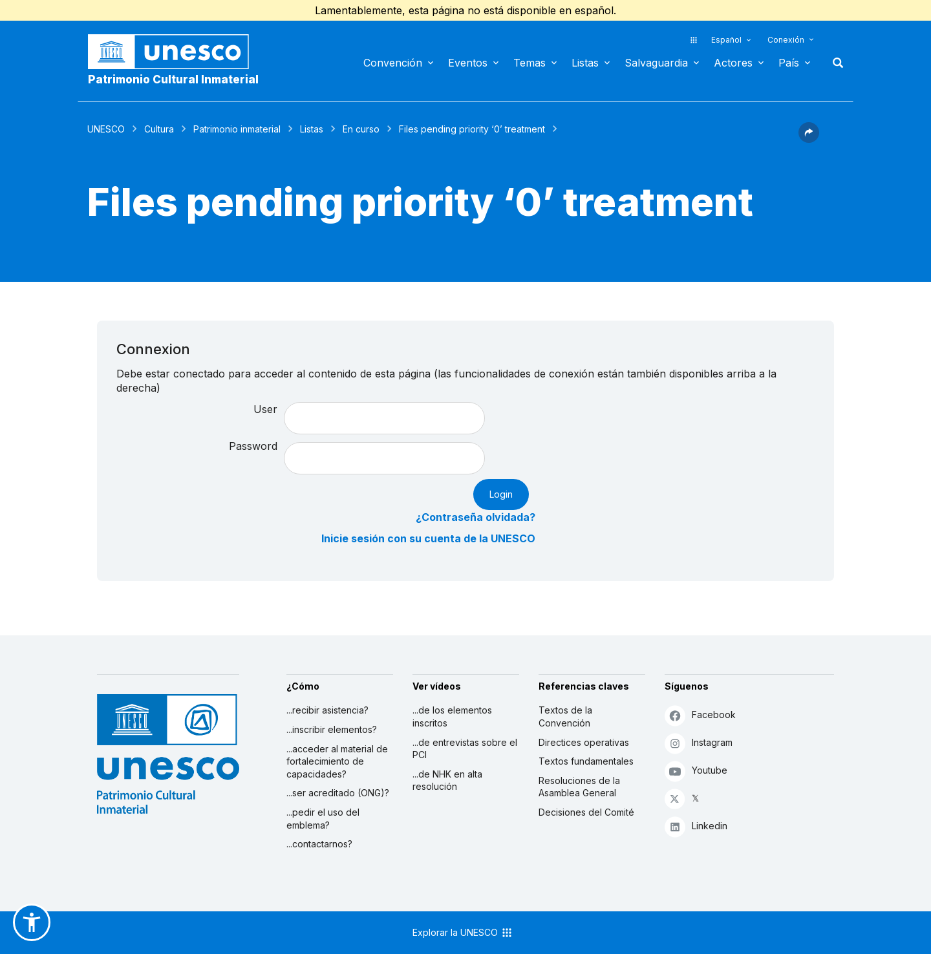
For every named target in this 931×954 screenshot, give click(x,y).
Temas (529, 62)
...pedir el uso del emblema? (322, 819)
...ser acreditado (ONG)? (337, 792)
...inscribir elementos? (331, 729)
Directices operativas (584, 742)
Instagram (699, 743)
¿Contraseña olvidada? (475, 517)
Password (253, 446)
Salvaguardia (656, 62)
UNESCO (106, 128)
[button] (808, 138)
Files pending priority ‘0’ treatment (472, 128)
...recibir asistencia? (327, 710)
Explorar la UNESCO (462, 932)
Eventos (467, 62)
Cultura (159, 128)
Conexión (785, 40)
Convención (392, 62)
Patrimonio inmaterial (237, 128)
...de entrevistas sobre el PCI (464, 749)
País (788, 62)
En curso (361, 128)
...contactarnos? (319, 843)
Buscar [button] (834, 62)
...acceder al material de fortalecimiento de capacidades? (337, 761)
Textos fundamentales (586, 761)
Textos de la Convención (565, 716)
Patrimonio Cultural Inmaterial (173, 79)
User (265, 409)
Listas (585, 62)
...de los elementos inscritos (452, 716)
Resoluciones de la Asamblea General (579, 787)
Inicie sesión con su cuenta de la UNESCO (428, 538)
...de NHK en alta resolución (447, 780)
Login (501, 494)
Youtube (696, 771)
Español (726, 40)
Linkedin (696, 826)
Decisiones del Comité (586, 812)
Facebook (700, 715)
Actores (733, 62)
